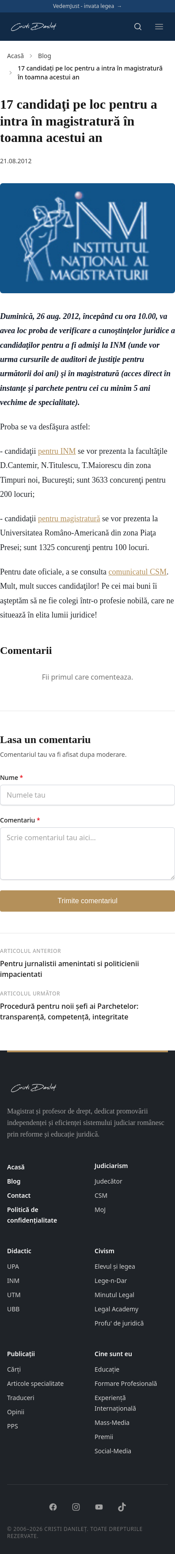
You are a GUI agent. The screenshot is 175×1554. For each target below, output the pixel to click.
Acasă (15, 55)
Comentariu (20, 820)
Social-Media (113, 1451)
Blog (44, 55)
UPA (13, 1266)
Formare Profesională (126, 1383)
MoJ (100, 1209)
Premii (104, 1436)
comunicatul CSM (137, 571)
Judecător (108, 1181)
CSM (101, 1195)
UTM (14, 1294)
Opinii (15, 1412)
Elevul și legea (115, 1266)
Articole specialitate (35, 1383)
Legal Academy (116, 1309)
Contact (18, 1195)
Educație (107, 1369)
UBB (13, 1309)
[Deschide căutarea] (138, 26)
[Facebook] (53, 1507)
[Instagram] (76, 1507)
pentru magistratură (69, 518)
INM (13, 1280)
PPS (12, 1426)
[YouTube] (99, 1507)
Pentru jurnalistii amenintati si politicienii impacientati (69, 969)
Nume (11, 777)
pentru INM (57, 451)
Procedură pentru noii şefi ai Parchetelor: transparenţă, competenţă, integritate (69, 1011)
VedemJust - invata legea (87, 6)
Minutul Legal (114, 1294)
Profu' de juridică (119, 1323)
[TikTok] (122, 1507)
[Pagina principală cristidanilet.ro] (33, 27)
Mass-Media (112, 1422)
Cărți (14, 1369)
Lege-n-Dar (111, 1280)
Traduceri (20, 1397)
